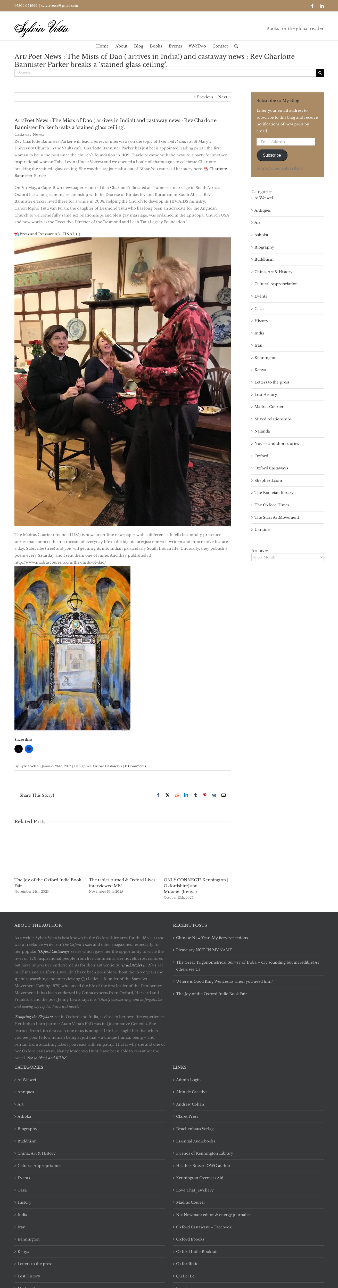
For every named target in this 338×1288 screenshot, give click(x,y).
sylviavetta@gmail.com (59, 5)
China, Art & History (273, 271)
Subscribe (272, 155)
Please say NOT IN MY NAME (204, 950)
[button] (236, 46)
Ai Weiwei (263, 198)
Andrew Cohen (190, 1104)
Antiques (262, 210)
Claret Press (187, 1116)
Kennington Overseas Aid (199, 1177)
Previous (205, 97)
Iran (258, 345)
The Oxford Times (271, 505)
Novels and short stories (276, 443)
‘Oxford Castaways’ (54, 951)
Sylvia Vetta (29, 766)
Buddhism (264, 259)
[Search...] (165, 73)
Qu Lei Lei (186, 1276)
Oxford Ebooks (190, 1239)
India (259, 333)
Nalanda (262, 431)
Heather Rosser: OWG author (203, 1165)
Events (260, 296)
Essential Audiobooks (195, 1141)
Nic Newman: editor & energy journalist (213, 1214)
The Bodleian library (274, 492)
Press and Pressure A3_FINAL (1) (50, 234)
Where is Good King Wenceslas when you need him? (224, 981)
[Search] (320, 73)
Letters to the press (271, 382)
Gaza (259, 308)
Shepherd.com (268, 480)
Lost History (265, 394)
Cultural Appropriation (276, 284)
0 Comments (135, 766)
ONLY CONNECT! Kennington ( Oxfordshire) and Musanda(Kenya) (196, 885)
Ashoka (261, 235)
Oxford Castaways (107, 766)
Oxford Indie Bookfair (197, 1251)
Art (257, 222)
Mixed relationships (273, 419)
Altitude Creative (192, 1092)
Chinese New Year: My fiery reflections (212, 937)
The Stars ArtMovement (276, 517)
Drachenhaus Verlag (194, 1128)
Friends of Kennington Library (204, 1153)
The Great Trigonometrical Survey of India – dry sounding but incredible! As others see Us (247, 966)
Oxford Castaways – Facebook (204, 1227)
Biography (264, 247)
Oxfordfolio (187, 1263)
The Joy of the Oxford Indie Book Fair (211, 993)
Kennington (265, 357)
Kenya (260, 369)
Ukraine (262, 529)
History (261, 320)
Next (222, 97)
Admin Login (188, 1079)
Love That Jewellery (195, 1190)
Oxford (261, 456)
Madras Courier (269, 406)
